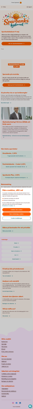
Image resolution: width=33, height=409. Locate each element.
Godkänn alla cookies (16, 209)
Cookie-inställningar (16, 218)
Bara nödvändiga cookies (16, 214)
